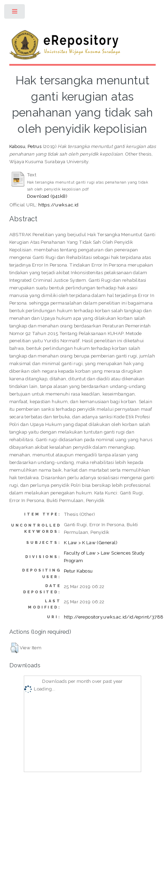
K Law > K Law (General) (90, 542)
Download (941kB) (47, 196)
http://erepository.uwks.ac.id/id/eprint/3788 (114, 617)
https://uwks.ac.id (58, 204)
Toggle (15, 13)
